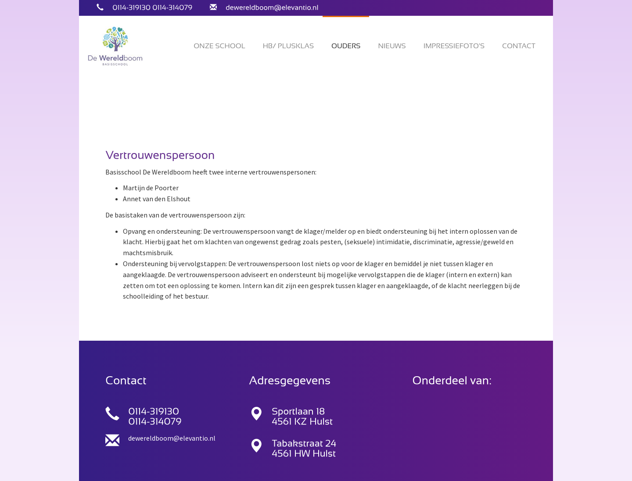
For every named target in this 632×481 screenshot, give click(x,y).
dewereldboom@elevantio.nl (171, 438)
